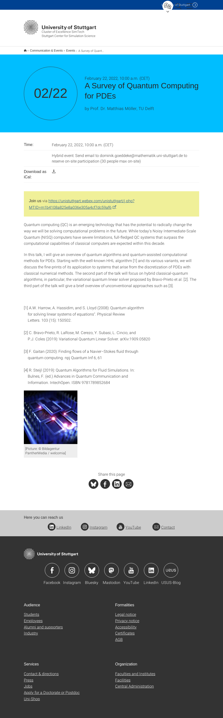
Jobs (28, 682)
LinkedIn (59, 524)
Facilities (122, 676)
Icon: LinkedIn (151, 567)
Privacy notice (127, 617)
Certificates (125, 629)
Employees (33, 617)
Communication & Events (43, 49)
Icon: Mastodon (111, 567)
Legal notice (125, 611)
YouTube (129, 524)
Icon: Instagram (72, 567)
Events (68, 49)
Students (31, 611)
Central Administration (134, 682)
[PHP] (105, 481)
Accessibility (126, 623)
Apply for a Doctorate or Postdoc (52, 689)
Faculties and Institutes (135, 670)
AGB (119, 636)
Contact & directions (41, 670)
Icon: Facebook (52, 567)
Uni (175, 5)
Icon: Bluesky (91, 567)
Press (28, 676)
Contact (163, 524)
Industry (31, 629)
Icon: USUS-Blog (171, 567)
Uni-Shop (32, 695)
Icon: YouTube (131, 567)
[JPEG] (50, 413)
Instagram (94, 524)
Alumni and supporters (43, 623)
